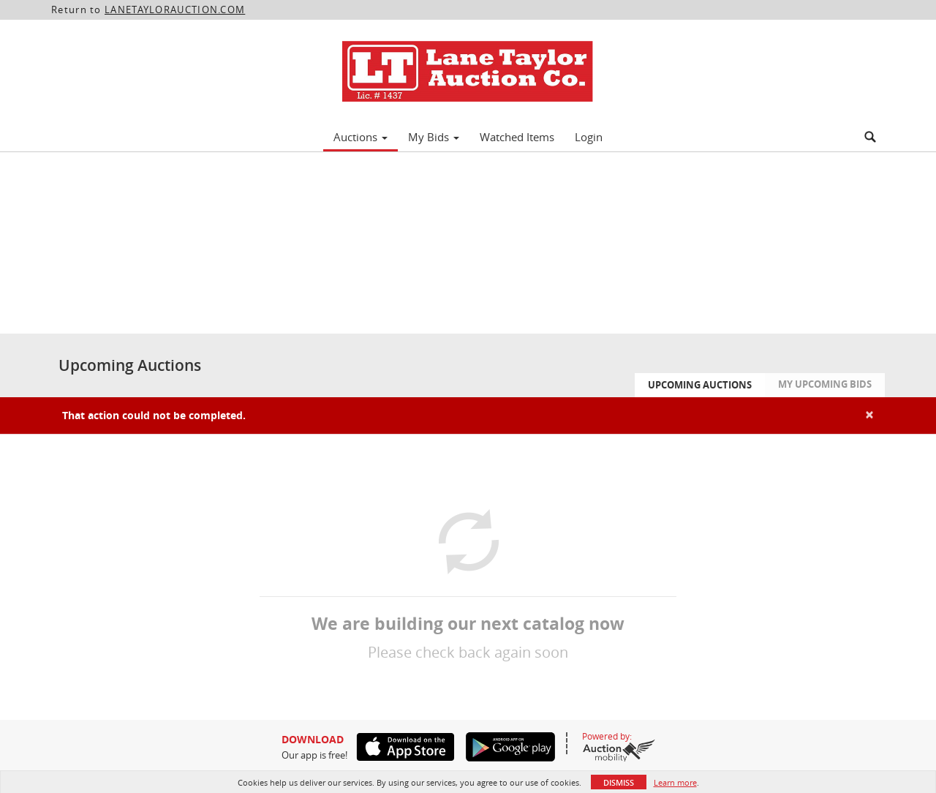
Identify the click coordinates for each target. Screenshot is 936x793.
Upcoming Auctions (700, 384)
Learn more (675, 782)
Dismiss (618, 782)
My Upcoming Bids (825, 384)
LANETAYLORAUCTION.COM (175, 9)
